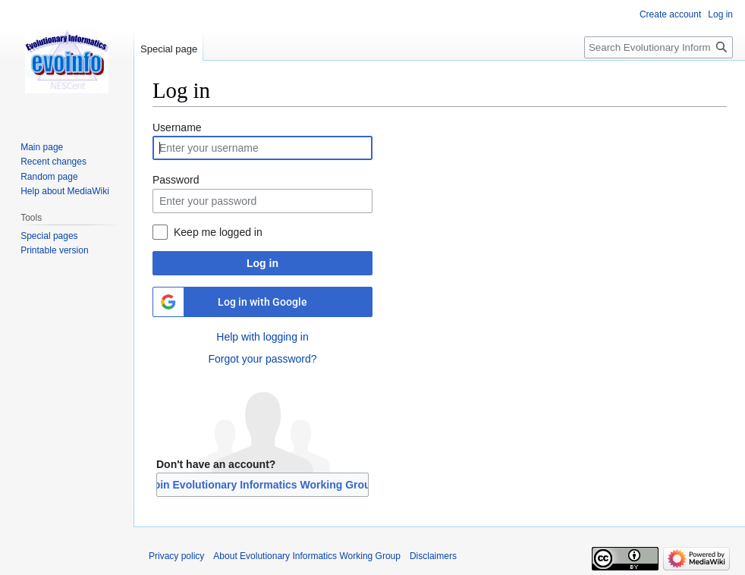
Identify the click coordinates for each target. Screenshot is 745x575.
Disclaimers (433, 556)
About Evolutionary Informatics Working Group (307, 556)
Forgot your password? (262, 359)
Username (177, 127)
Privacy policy (176, 556)
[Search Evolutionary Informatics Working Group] (658, 47)
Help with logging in (262, 337)
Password (175, 180)
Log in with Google (262, 302)
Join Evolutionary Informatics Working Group (262, 485)
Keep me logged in (218, 232)
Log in (262, 263)
